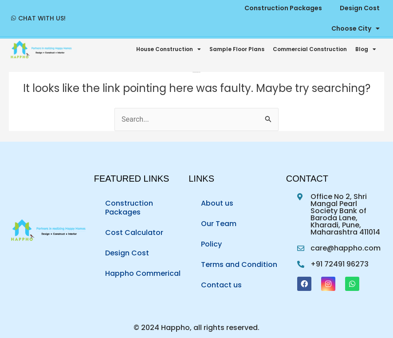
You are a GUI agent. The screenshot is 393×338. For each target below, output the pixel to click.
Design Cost (127, 253)
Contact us (221, 285)
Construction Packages (129, 207)
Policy (211, 244)
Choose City (355, 28)
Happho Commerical (143, 273)
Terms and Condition (239, 264)
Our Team (218, 224)
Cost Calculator (134, 232)
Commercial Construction (310, 49)
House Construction (168, 49)
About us (217, 203)
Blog (365, 49)
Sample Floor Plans (236, 49)
